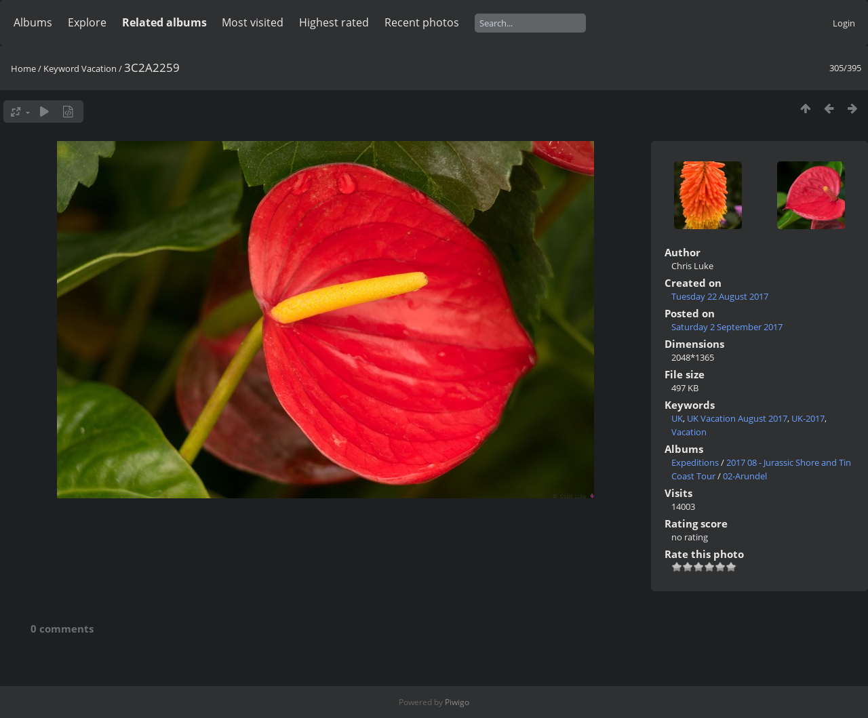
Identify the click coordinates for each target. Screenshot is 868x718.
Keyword (61, 68)
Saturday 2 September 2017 (727, 327)
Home (23, 68)
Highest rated (334, 22)
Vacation (99, 68)
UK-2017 (808, 418)
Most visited (252, 22)
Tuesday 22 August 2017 (719, 296)
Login (844, 23)
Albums (33, 22)
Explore (87, 22)
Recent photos (421, 22)
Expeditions (695, 462)
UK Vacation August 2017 (737, 418)
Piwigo (457, 702)
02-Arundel (745, 476)
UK (677, 418)
